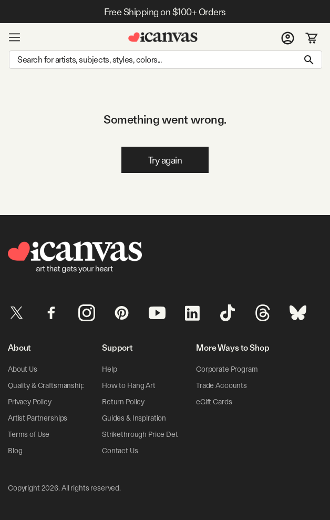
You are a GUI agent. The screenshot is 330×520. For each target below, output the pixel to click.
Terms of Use (28, 434)
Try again (165, 160)
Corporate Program (227, 369)
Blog (15, 450)
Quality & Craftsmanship (46, 385)
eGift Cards (214, 401)
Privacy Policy (29, 401)
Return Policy (123, 401)
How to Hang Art (129, 385)
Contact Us (120, 450)
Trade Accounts (221, 385)
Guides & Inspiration (134, 418)
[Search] (165, 59)
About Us (22, 369)
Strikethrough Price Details (145, 434)
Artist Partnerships (37, 418)
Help (109, 369)
